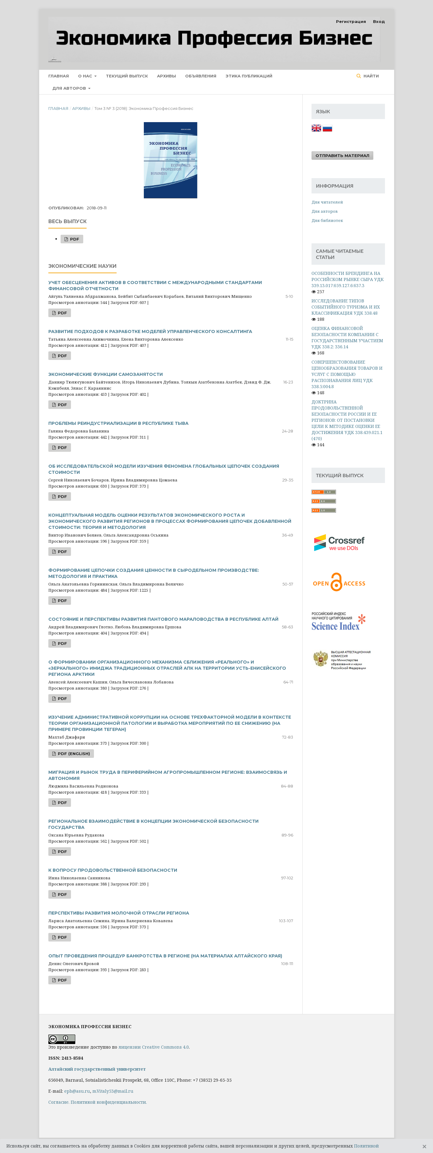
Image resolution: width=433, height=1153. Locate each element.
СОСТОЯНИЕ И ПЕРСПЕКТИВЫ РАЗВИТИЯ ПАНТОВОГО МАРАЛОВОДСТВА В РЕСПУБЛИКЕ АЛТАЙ (163, 619)
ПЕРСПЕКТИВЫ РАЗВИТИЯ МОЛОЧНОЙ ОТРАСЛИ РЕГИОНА (118, 913)
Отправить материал (342, 155)
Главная (58, 75)
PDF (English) (73, 753)
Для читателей (327, 202)
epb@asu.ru (77, 1091)
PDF (74, 239)
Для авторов (69, 88)
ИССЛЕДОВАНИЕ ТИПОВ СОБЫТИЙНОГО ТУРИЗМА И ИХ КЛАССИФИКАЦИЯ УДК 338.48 (346, 307)
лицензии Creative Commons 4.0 (153, 1047)
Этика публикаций (249, 75)
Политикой (366, 1146)
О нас (85, 75)
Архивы (166, 75)
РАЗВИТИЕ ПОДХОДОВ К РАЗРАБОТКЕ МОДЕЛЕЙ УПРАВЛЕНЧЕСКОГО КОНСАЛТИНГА (150, 331)
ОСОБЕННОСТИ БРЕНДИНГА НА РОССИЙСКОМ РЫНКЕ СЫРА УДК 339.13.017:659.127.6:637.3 (348, 279)
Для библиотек (327, 220)
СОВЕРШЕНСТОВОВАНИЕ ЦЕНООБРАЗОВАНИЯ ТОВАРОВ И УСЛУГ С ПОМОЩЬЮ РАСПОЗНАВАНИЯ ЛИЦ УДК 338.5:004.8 (347, 374)
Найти (370, 75)
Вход (379, 21)
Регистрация (351, 21)
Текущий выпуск (127, 75)
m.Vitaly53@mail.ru (112, 1091)
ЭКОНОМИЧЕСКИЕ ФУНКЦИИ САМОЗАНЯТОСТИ (105, 374)
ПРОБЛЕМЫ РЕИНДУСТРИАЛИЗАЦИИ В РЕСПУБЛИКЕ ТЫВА (118, 423)
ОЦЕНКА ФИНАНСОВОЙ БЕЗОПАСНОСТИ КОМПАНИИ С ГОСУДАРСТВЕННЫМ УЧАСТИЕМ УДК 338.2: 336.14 (347, 337)
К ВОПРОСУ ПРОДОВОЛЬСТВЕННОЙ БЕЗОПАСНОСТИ (112, 870)
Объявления (200, 75)
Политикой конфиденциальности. (109, 1102)
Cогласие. (58, 1102)
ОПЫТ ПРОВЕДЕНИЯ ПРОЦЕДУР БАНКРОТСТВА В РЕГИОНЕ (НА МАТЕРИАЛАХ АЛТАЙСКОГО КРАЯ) (165, 956)
